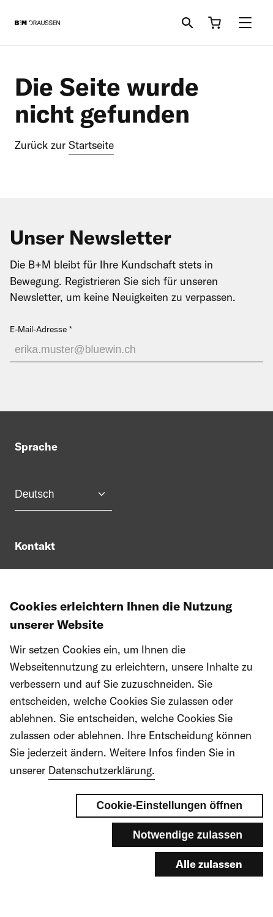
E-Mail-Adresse (38, 329)
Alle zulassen (209, 895)
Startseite (91, 145)
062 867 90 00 (68, 577)
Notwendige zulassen (187, 865)
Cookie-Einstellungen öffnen (170, 836)
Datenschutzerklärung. (101, 800)
